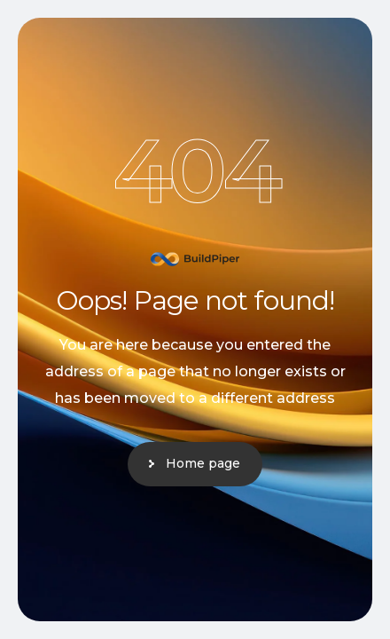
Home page (203, 463)
